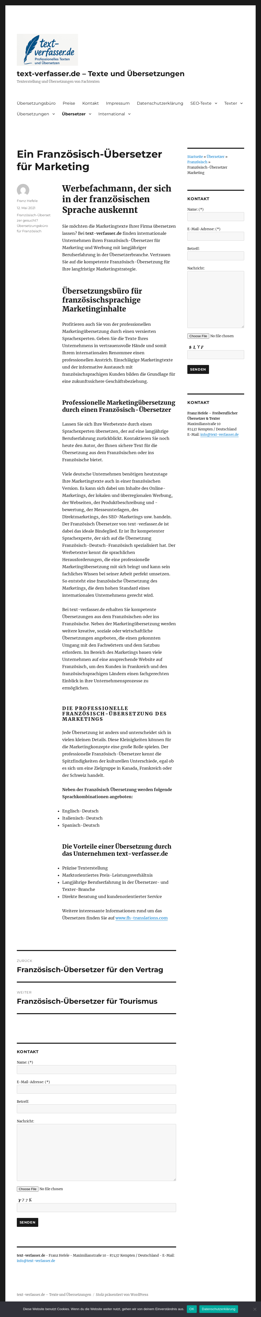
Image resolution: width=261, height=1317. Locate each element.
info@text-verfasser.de (36, 1261)
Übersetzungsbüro (36, 103)
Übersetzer (74, 114)
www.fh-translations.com (141, 917)
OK (191, 1309)
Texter (230, 103)
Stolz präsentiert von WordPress (122, 1295)
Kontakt (90, 103)
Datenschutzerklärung (160, 103)
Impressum (118, 103)
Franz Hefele (27, 201)
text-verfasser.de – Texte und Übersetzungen (101, 73)
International (111, 114)
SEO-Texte (201, 103)
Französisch (197, 162)
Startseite (195, 157)
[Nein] (254, 1309)
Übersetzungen (33, 114)
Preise (69, 103)
